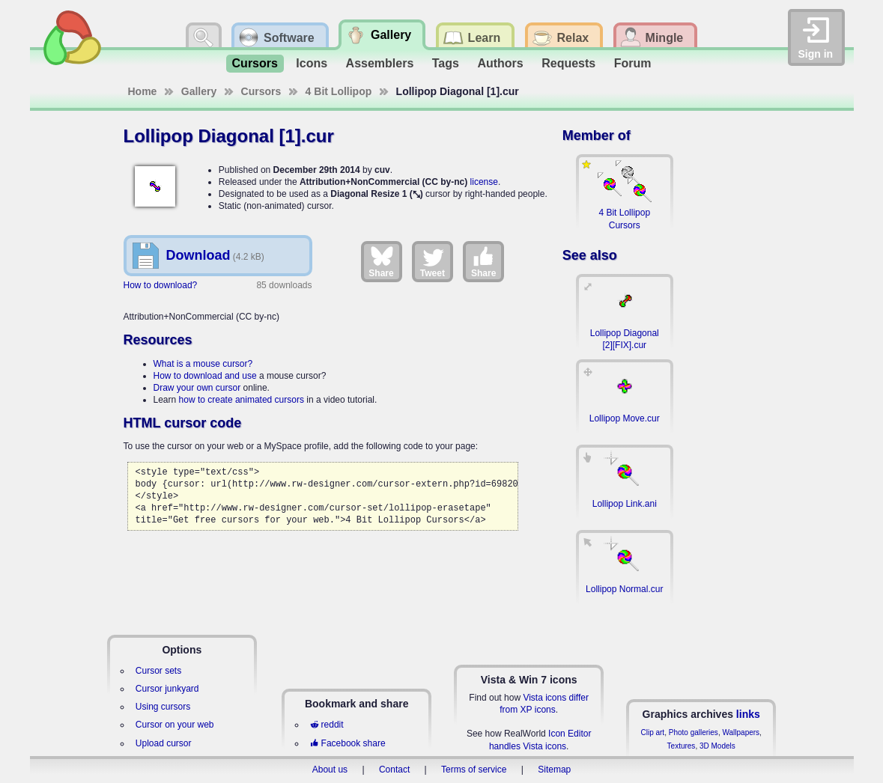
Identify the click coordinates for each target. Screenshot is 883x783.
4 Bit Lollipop (339, 91)
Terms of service (473, 769)
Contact (394, 769)
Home (142, 91)
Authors (500, 63)
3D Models (717, 746)
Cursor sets (158, 670)
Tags (445, 63)
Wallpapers (740, 732)
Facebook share (347, 743)
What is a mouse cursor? (203, 364)
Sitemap (554, 769)
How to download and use (205, 376)
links (748, 714)
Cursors (255, 63)
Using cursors (163, 706)
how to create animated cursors (241, 399)
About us (330, 769)
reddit (326, 724)
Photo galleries (693, 732)
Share (380, 261)
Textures (681, 746)
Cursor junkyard (167, 688)
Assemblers (380, 63)
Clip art (652, 732)
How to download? (161, 285)
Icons (311, 63)
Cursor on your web (175, 724)
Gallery (198, 91)
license (484, 182)
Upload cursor (164, 743)
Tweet (432, 261)
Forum (633, 63)
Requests (568, 63)
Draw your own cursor (197, 388)
